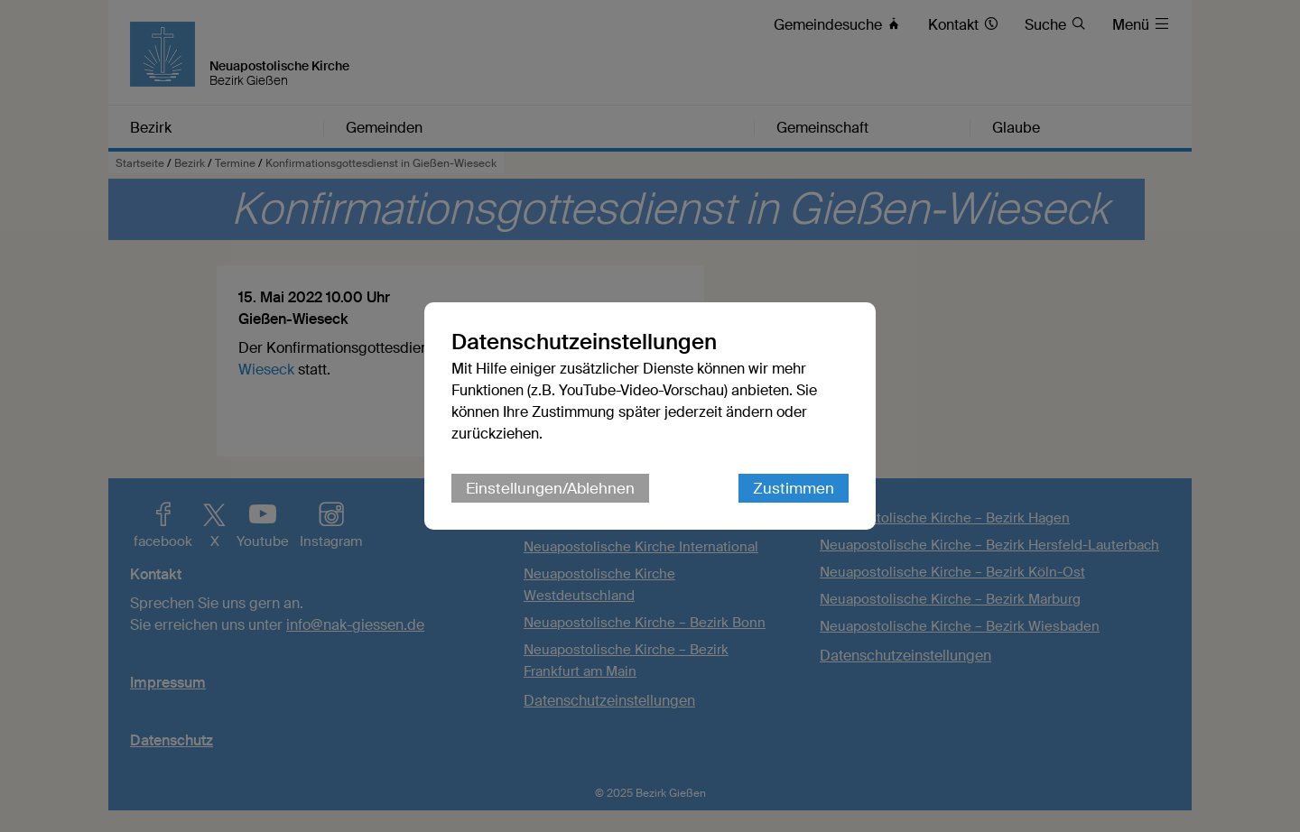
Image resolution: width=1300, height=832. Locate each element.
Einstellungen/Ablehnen (550, 488)
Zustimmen (793, 488)
